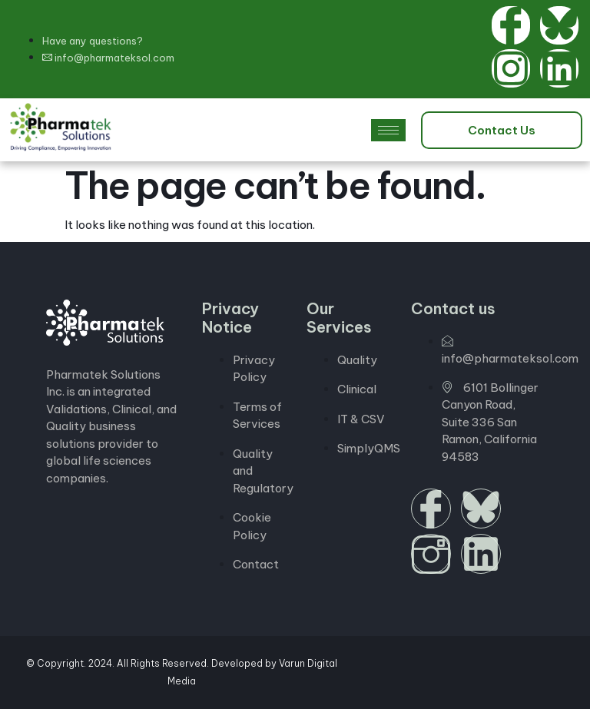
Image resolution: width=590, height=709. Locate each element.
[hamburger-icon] (388, 130)
